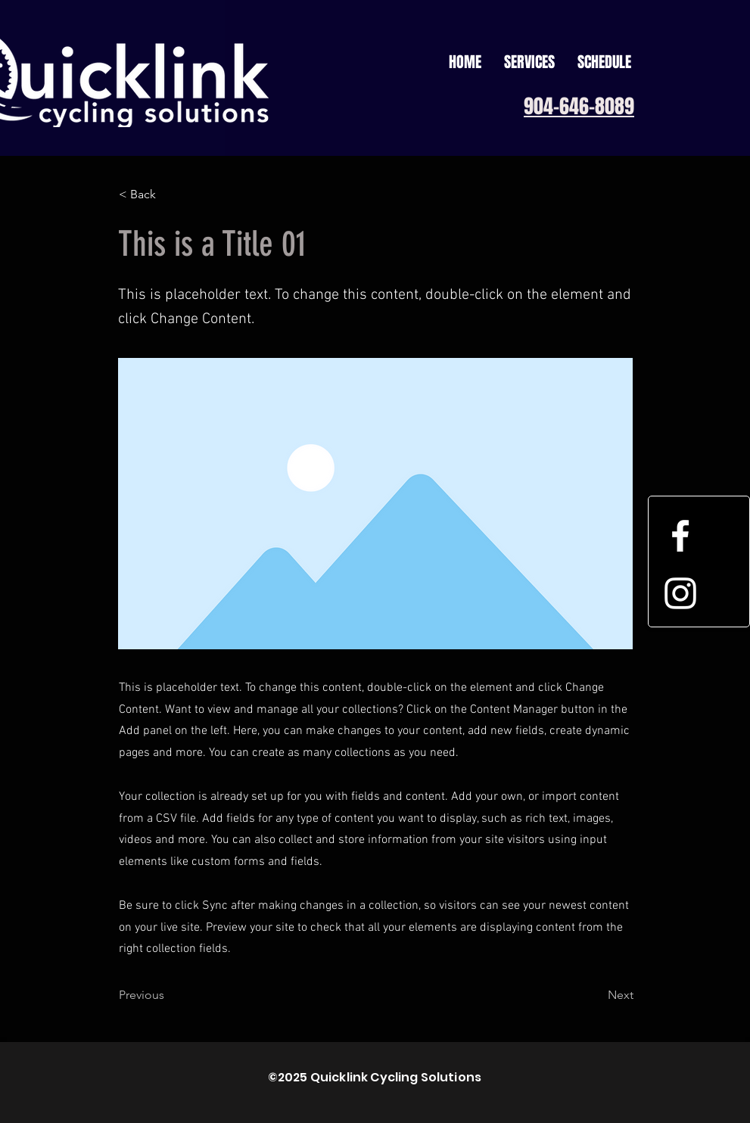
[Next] (595, 995)
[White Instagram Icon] (680, 593)
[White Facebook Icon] (680, 536)
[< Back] (169, 194)
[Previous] (169, 995)
